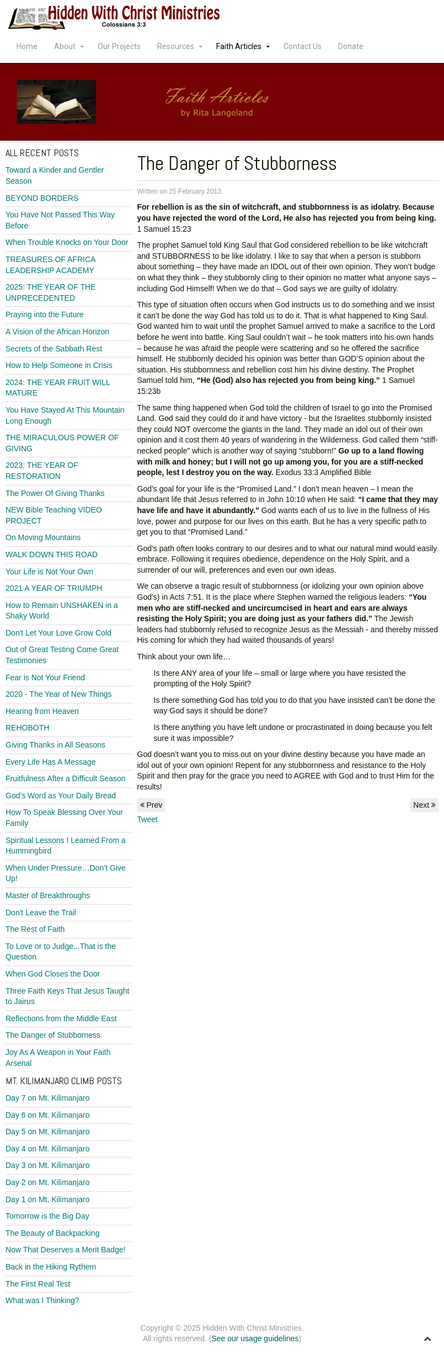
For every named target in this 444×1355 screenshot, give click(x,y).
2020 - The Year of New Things (59, 694)
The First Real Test (38, 1283)
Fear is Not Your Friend (45, 677)
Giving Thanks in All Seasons (55, 744)
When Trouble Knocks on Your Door (67, 242)
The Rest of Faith (35, 929)
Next (424, 805)
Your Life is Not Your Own (49, 571)
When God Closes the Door (53, 973)
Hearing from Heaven (42, 711)
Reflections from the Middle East (61, 1018)
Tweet (147, 819)
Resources (175, 46)
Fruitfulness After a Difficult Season (66, 778)
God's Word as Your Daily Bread (61, 795)
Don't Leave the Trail (41, 912)
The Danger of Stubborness (53, 1035)
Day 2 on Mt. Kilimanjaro (48, 1182)
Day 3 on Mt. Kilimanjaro (48, 1165)
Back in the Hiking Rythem (51, 1266)
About (65, 46)
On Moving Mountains (43, 537)
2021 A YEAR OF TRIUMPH (54, 588)
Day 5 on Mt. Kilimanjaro (48, 1131)
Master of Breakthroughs (48, 895)
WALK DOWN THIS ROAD (52, 554)
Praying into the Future (45, 314)
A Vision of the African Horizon (57, 331)
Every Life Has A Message (50, 761)
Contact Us (302, 46)
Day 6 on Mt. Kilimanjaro (48, 1115)
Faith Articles (238, 46)
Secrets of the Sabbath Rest (54, 348)
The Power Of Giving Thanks (55, 493)
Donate (350, 46)
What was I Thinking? (42, 1300)
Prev (151, 805)
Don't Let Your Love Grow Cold (58, 632)
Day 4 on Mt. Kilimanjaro (48, 1148)
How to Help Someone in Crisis (59, 365)
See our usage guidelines (254, 1338)
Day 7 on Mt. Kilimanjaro (48, 1097)
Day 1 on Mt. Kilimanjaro (48, 1199)
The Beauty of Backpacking (52, 1233)
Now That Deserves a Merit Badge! (66, 1249)
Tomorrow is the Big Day (47, 1216)
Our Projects (119, 46)
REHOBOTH (27, 727)
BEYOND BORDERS (42, 198)
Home (27, 46)
